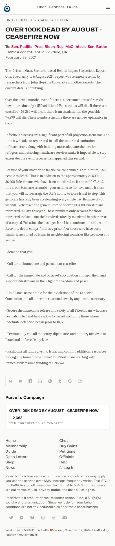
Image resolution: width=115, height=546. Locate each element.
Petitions (56, 7)
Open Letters (16, 457)
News (10, 467)
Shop (9, 462)
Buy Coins (68, 446)
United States (18, 20)
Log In (66, 467)
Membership (16, 446)
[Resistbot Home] (7, 11)
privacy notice (49, 490)
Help (63, 462)
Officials (66, 457)
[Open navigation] (108, 7)
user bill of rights (81, 490)
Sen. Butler (97, 47)
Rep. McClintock (71, 47)
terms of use (27, 490)
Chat (41, 7)
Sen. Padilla (22, 47)
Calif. (43, 20)
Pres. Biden (44, 47)
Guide (72, 7)
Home (10, 440)
